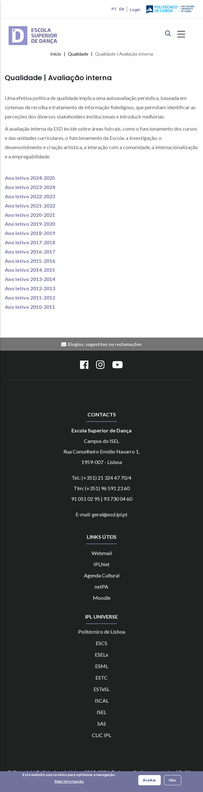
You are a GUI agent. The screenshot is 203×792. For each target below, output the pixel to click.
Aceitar (149, 780)
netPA (101, 586)
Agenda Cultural (101, 575)
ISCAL (102, 700)
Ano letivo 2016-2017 (30, 251)
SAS (101, 723)
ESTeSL (101, 689)
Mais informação (69, 782)
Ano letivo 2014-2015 (30, 270)
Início (55, 54)
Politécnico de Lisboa (101, 631)
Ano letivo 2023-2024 (30, 187)
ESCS (101, 643)
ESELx (101, 654)
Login (135, 10)
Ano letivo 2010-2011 (30, 307)
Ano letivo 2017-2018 (30, 242)
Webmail (102, 553)
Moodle (101, 598)
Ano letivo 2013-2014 (30, 279)
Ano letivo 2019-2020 (30, 224)
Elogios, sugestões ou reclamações (105, 344)
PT (114, 9)
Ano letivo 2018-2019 (30, 233)
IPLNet (101, 564)
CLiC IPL (101, 735)
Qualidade (78, 54)
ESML (101, 666)
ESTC (101, 677)
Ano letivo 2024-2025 (30, 178)
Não (172, 780)
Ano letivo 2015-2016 (30, 261)
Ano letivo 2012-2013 (30, 288)
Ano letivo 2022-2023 (30, 196)
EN (121, 9)
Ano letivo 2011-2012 (30, 297)
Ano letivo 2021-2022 (30, 205)
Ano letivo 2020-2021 (30, 215)
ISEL (101, 712)
